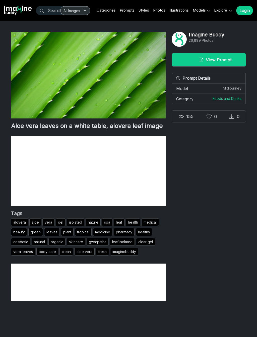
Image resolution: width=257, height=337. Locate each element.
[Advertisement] (88, 171)
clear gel (145, 242)
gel (60, 222)
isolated (75, 222)
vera (48, 222)
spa (107, 222)
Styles (144, 10)
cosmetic (20, 242)
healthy (144, 232)
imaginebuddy (124, 251)
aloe (35, 222)
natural (39, 242)
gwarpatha (97, 242)
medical (150, 222)
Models (199, 10)
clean (66, 251)
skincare (76, 242)
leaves (51, 232)
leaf (119, 222)
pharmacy (124, 232)
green (36, 232)
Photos (159, 10)
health (133, 222)
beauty (19, 232)
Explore (221, 10)
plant (67, 232)
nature (93, 222)
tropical (83, 232)
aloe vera (84, 251)
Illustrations (179, 10)
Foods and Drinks (227, 98)
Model (208, 88)
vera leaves (23, 251)
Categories (106, 10)
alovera (19, 222)
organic (57, 242)
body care (47, 251)
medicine (102, 232)
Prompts (127, 10)
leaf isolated (122, 242)
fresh (102, 251)
